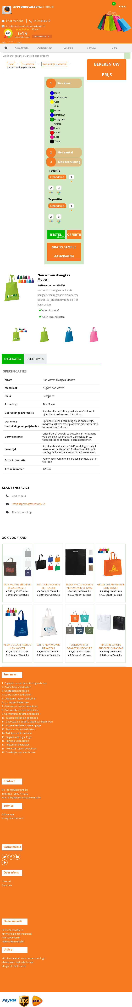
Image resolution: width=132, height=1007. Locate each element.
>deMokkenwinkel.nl (13, 941)
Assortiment (22, 47)
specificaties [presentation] (12, 358)
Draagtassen (28, 64)
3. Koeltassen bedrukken (15, 690)
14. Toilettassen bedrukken (17, 733)
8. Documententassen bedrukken (20, 710)
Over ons (7, 885)
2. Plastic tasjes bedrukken (16, 687)
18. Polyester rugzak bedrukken (19, 748)
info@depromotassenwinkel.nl (29, 503)
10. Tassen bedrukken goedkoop (20, 717)
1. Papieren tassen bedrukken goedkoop (24, 683)
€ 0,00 (122, 6)
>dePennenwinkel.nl (13, 930)
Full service (8, 814)
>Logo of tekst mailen (14, 966)
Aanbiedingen (44, 47)
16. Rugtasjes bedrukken (15, 740)
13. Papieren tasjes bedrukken (18, 729)
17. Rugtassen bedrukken (16, 744)
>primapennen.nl (11, 937)
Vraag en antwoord (12, 818)
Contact (91, 47)
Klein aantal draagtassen (54, 64)
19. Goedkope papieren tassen (19, 752)
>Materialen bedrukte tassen (18, 962)
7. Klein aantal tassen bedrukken (19, 706)
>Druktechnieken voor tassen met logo (23, 958)
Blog (114, 47)
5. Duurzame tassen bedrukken (19, 698)
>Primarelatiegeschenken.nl (17, 933)
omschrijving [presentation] (35, 358)
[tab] (13, 359)
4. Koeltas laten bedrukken (16, 694)
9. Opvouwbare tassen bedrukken (20, 713)
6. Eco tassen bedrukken (15, 702)
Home (6, 48)
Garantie (68, 47)
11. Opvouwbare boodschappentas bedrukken (27, 721)
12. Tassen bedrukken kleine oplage (21, 725)
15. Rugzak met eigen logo (16, 737)
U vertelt (6, 881)
